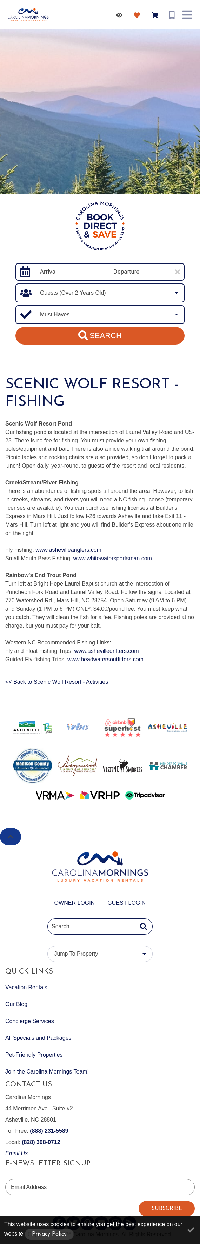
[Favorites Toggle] (138, 15)
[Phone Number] (172, 15)
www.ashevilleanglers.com (68, 550)
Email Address (29, 1187)
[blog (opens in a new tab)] (129, 1223)
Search (100, 335)
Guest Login (126, 903)
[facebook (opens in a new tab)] (59, 1223)
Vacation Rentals (26, 987)
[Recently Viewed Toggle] (120, 15)
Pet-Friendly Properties (34, 1055)
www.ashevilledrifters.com (106, 651)
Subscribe (167, 1208)
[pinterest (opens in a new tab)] (87, 1223)
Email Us (16, 1153)
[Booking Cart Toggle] (156, 15)
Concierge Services (29, 1021)
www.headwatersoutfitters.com (105, 659)
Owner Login (74, 903)
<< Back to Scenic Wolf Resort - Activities (56, 682)
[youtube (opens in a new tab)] (101, 1223)
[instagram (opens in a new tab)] (115, 1223)
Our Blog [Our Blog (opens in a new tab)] (16, 1004)
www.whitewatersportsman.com (112, 558)
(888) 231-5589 (49, 1131)
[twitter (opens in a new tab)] (73, 1223)
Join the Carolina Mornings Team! (47, 1072)
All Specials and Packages (38, 1038)
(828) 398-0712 (41, 1142)
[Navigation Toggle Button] (187, 15)
